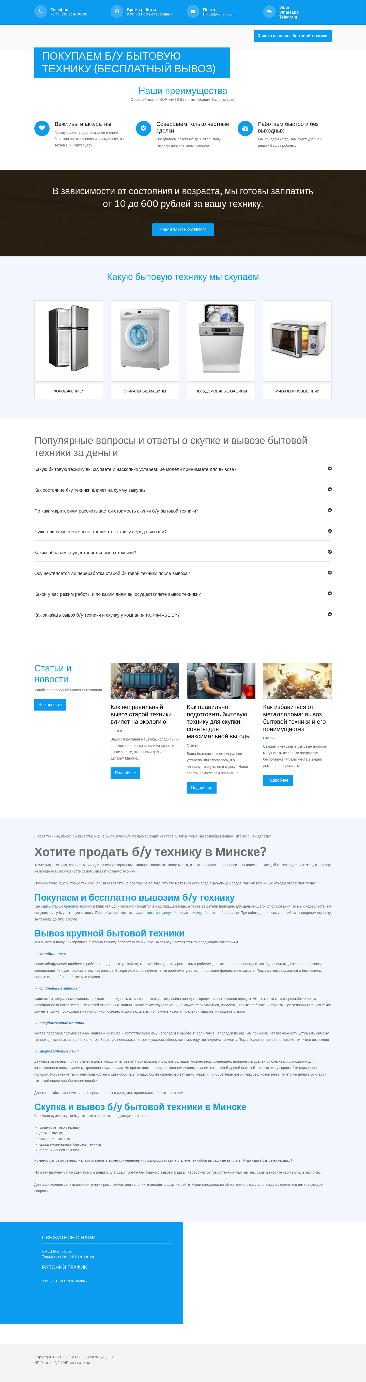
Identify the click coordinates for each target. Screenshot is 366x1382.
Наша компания (119, 58)
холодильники (52, 954)
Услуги (66, 58)
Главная (45, 58)
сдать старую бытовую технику (66, 906)
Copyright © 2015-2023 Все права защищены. (74, 1357)
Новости (88, 58)
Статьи (116, 731)
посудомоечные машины (61, 1023)
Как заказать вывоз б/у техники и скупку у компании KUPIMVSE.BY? (183, 615)
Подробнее (125, 773)
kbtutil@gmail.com (219, 11)
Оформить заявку (183, 230)
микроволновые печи (58, 1051)
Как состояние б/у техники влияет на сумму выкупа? (183, 490)
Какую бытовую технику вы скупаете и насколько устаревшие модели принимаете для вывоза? (183, 469)
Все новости (50, 704)
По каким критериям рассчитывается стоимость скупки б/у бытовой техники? (183, 511)
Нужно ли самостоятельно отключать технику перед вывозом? (183, 532)
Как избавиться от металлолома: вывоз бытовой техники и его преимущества (294, 718)
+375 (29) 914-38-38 (69, 11)
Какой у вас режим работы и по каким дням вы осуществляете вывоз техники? (183, 594)
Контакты (150, 58)
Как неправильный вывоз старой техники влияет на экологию (141, 714)
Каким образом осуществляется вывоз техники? (183, 553)
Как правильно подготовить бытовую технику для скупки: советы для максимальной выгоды (219, 721)
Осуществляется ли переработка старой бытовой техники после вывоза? (183, 573)
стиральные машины (59, 988)
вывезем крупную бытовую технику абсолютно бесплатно (191, 913)
